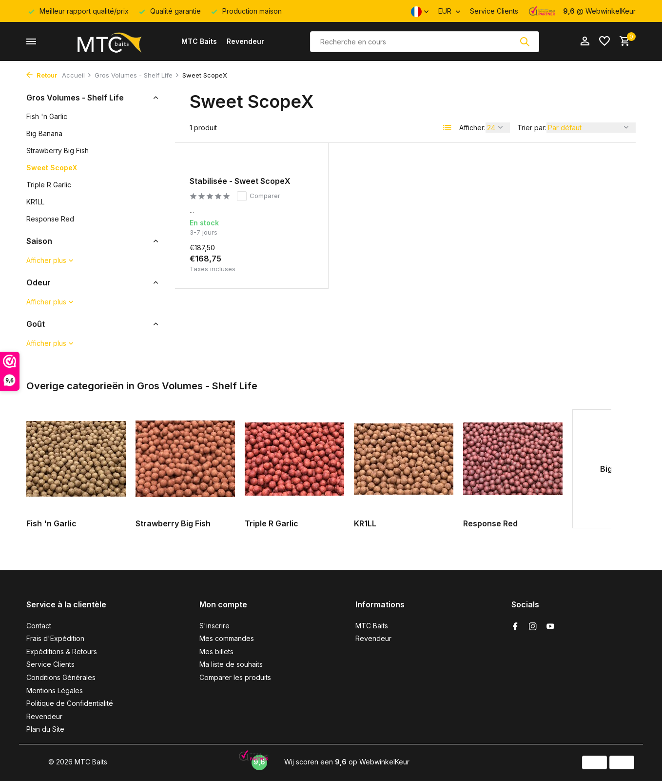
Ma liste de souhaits (231, 664)
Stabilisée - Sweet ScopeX (240, 181)
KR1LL (35, 202)
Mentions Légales (54, 690)
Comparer (258, 196)
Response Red (50, 219)
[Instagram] (533, 627)
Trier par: (531, 127)
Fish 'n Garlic (46, 116)
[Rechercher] (424, 41)
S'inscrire (214, 625)
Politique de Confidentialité (69, 703)
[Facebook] (515, 627)
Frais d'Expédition (55, 638)
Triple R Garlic (48, 184)
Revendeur (245, 41)
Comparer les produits (235, 677)
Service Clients (494, 11)
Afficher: (472, 127)
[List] (447, 127)
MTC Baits (199, 41)
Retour (41, 75)
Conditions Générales (61, 677)
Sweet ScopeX (51, 167)
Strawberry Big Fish (57, 150)
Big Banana (44, 133)
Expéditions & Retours (61, 651)
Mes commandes (226, 638)
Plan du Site (45, 729)
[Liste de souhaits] (604, 41)
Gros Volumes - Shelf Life (137, 75)
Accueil (77, 75)
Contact (38, 625)
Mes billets (216, 651)
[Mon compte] (584, 41)
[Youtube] (550, 627)
